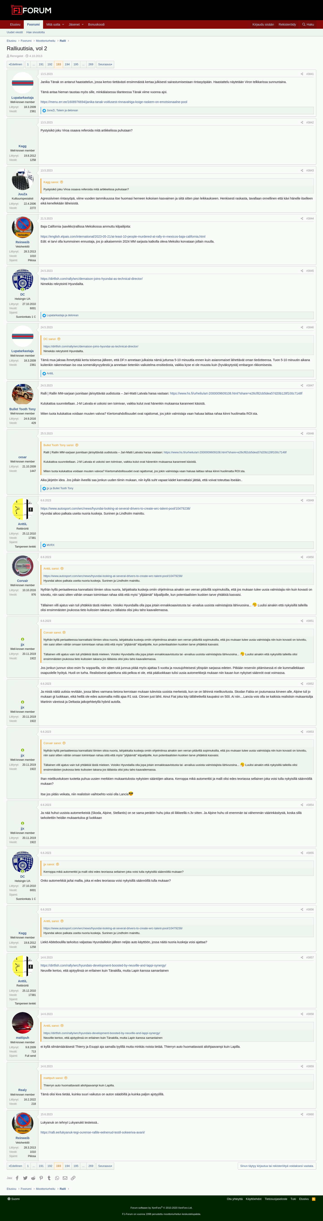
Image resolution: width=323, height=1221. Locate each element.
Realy (22, 1090)
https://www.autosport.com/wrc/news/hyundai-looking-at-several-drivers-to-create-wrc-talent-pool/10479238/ (115, 508)
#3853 (310, 731)
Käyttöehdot (253, 1199)
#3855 (310, 853)
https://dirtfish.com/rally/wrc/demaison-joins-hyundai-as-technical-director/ (92, 279)
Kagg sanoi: (51, 182)
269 (90, 64)
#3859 (310, 1066)
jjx (22, 644)
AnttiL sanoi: (51, 568)
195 (76, 64)
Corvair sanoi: (52, 632)
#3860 (310, 1114)
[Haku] (308, 24)
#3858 (310, 1014)
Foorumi (33, 24)
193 (58, 64)
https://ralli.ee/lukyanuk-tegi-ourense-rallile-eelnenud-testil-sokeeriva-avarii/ (93, 1132)
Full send (30, 1055)
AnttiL (22, 524)
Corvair (22, 581)
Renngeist (16, 56)
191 (41, 64)
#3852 (310, 683)
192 (50, 64)
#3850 (310, 557)
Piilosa (32, 260)
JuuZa (22, 194)
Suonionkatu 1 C (26, 316)
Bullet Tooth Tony (22, 409)
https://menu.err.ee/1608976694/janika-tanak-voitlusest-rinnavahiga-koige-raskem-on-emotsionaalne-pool (114, 102)
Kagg (22, 146)
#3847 (310, 385)
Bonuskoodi (96, 24)
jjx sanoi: (49, 864)
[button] (63, 24)
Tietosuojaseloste (276, 1199)
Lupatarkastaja (22, 97)
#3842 (310, 122)
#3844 (310, 218)
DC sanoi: (50, 339)
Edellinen (16, 64)
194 (67, 64)
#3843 (310, 170)
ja (62, 315)
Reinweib (22, 242)
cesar (22, 457)
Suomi (14, 1199)
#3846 (310, 327)
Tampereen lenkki (25, 546)
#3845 (310, 270)
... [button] (34, 64)
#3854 (310, 805)
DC (22, 294)
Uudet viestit (15, 32)
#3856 (310, 909)
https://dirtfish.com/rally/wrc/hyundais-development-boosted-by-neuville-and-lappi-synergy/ (103, 965)
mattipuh (22, 1037)
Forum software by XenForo (161, 1207)
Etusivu (15, 24)
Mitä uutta (53, 24)
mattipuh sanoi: (53, 1078)
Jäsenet (74, 24)
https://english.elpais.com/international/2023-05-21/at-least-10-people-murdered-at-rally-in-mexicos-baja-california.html (123, 236)
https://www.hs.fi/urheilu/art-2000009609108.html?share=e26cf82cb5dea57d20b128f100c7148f (236, 393)
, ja (62, 110)
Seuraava (104, 64)
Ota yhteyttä (235, 1199)
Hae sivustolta (35, 32)
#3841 (310, 74)
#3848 (310, 433)
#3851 (310, 621)
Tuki (293, 1199)
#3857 (310, 957)
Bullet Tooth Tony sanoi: (59, 445)
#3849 (310, 500)
